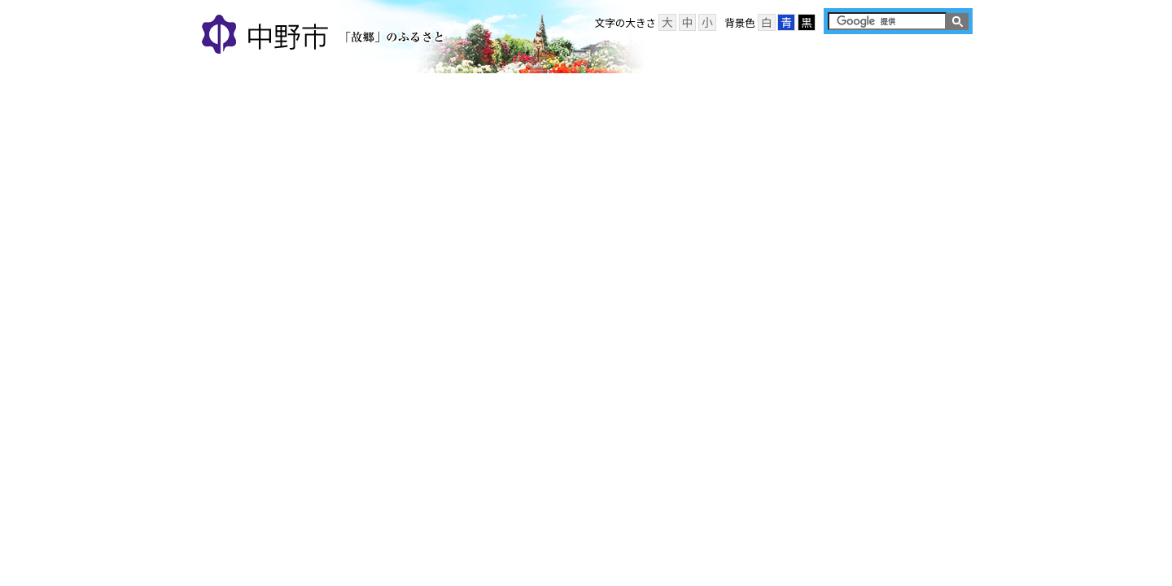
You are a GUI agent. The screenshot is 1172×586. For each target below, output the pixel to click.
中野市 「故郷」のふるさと (325, 35)
